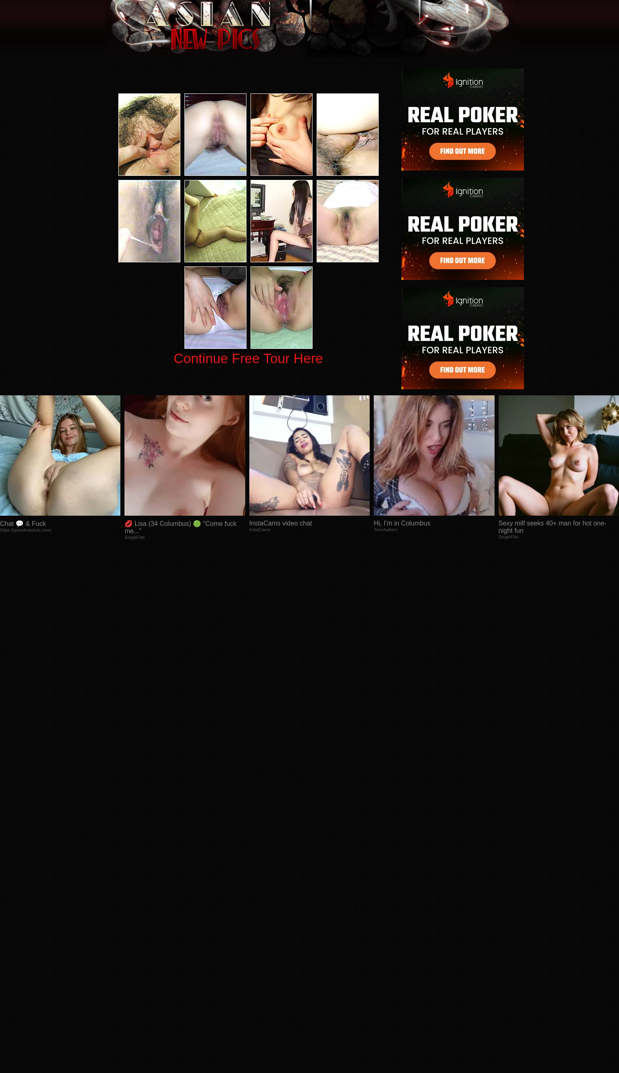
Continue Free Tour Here (248, 358)
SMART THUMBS (324, 910)
